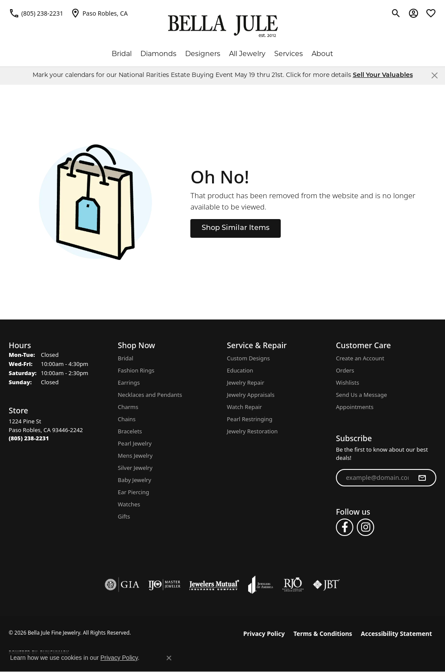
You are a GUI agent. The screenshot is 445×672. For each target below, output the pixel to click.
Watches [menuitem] (129, 504)
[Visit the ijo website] (164, 584)
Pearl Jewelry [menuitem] (135, 443)
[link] (36, 13)
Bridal (122, 54)
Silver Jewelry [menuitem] (135, 468)
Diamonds (158, 54)
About (322, 54)
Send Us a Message (361, 395)
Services (288, 54)
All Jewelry (247, 54)
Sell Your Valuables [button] (383, 75)
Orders (345, 370)
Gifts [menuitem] (124, 516)
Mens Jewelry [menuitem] (135, 455)
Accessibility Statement (396, 633)
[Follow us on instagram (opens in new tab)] (365, 527)
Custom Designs (248, 358)
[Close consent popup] (169, 658)
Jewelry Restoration (252, 431)
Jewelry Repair (245, 382)
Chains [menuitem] (127, 419)
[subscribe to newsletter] (421, 478)
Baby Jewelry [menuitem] (134, 480)
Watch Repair (244, 407)
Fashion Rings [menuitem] (136, 370)
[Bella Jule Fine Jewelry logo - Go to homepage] (222, 26)
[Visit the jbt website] (326, 584)
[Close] (434, 75)
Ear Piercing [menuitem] (133, 492)
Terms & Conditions (322, 633)
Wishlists (347, 382)
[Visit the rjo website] (293, 584)
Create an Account (360, 358)
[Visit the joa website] (260, 584)
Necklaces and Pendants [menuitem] (150, 395)
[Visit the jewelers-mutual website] (214, 584)
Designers (202, 54)
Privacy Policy (264, 633)
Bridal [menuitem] (125, 358)
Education (240, 370)
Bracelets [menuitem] (130, 431)
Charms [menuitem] (128, 407)
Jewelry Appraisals (251, 395)
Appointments (354, 407)
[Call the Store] (29, 438)
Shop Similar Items (235, 228)
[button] (396, 13)
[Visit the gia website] (122, 584)
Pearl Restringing (249, 419)
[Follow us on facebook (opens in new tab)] (344, 527)
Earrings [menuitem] (129, 382)
